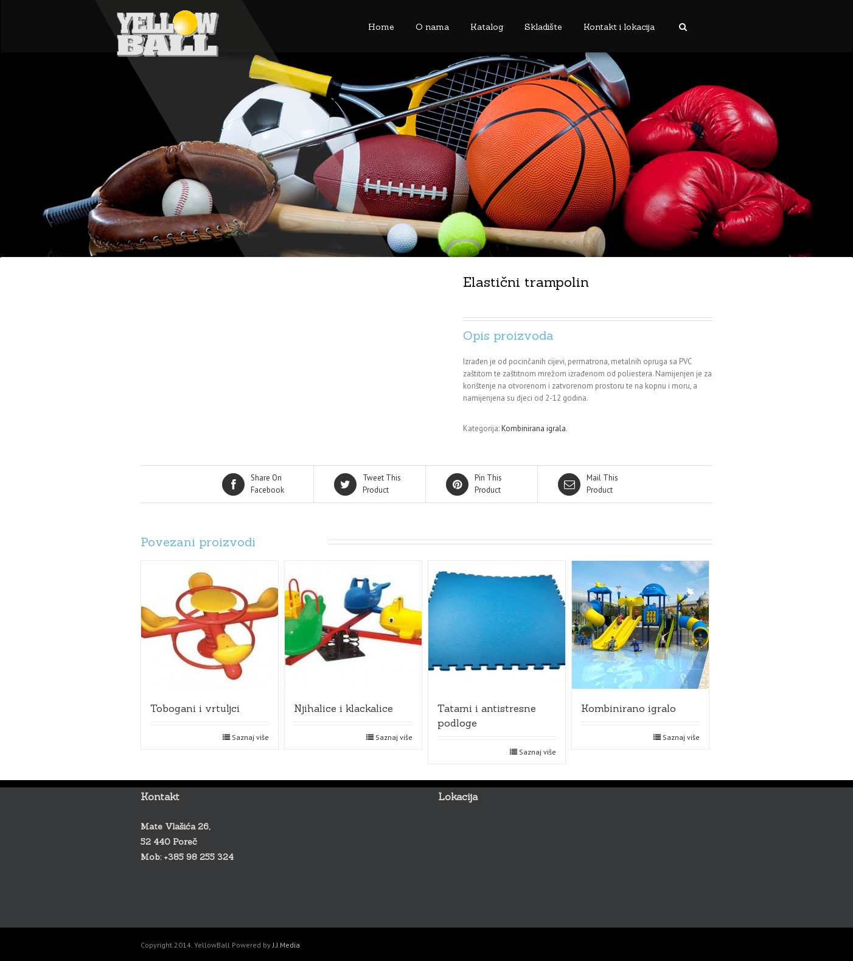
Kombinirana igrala (533, 428)
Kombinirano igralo (628, 708)
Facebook (258, 483)
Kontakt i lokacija (619, 26)
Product (370, 483)
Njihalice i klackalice (343, 708)
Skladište (543, 26)
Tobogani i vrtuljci (195, 708)
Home (381, 26)
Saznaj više (250, 737)
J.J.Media (286, 944)
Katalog (486, 26)
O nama (432, 26)
